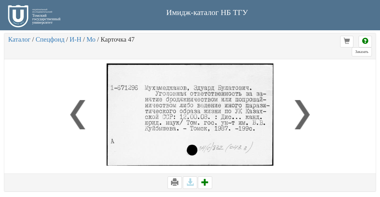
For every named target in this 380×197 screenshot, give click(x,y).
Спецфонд (50, 39)
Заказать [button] (361, 52)
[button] (346, 41)
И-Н (75, 39)
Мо (91, 39)
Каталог (19, 39)
